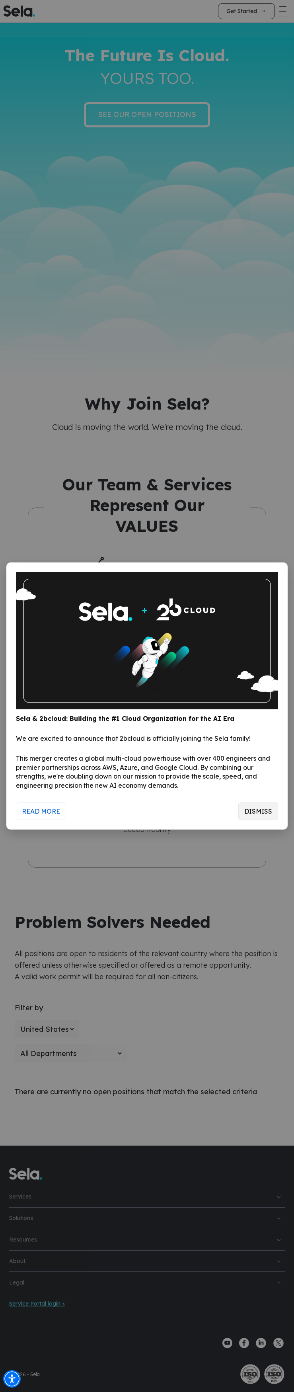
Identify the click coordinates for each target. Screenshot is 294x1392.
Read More (41, 811)
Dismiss (258, 811)
